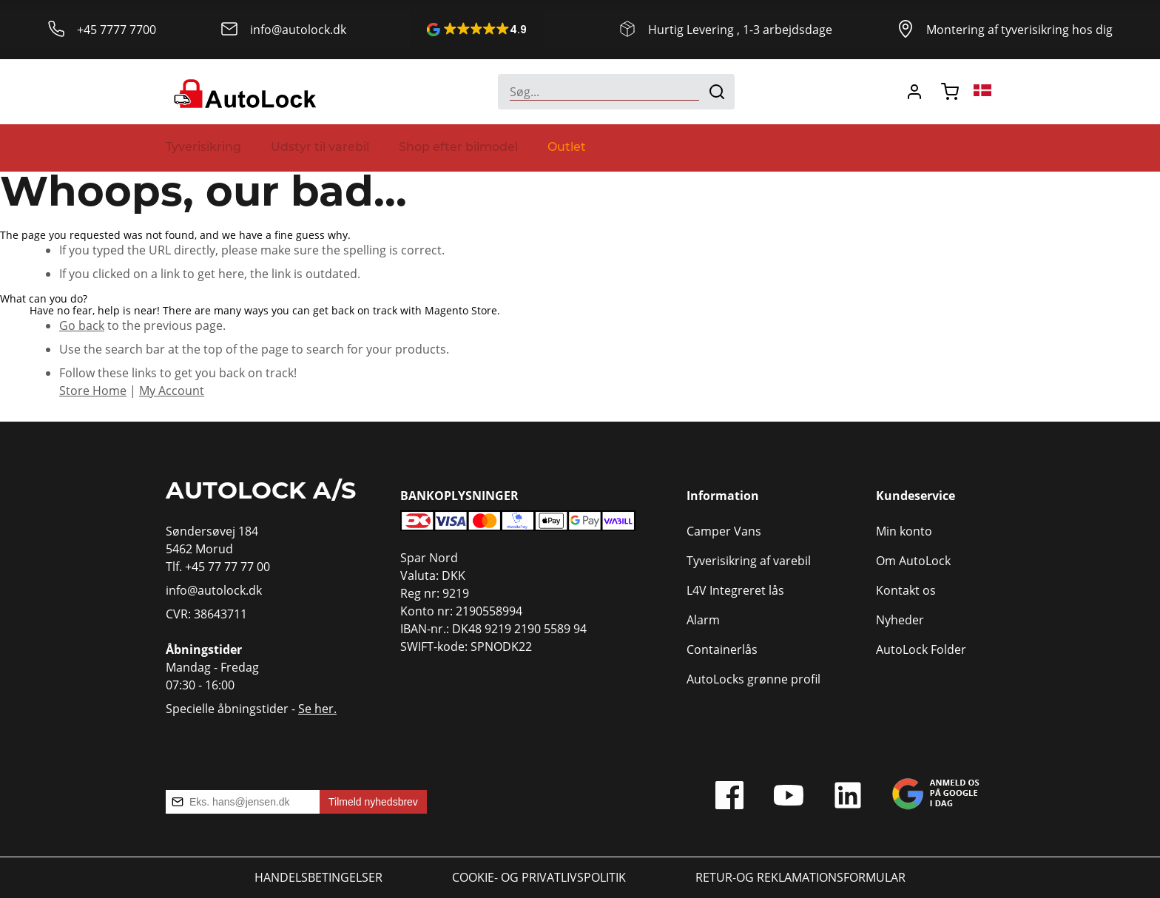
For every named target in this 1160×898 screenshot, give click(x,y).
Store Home (93, 390)
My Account (171, 390)
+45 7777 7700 (116, 30)
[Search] (717, 91)
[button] (476, 29)
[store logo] (243, 91)
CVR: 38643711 (206, 613)
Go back (81, 325)
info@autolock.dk (298, 30)
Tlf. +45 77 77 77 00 (218, 566)
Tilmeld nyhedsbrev (373, 802)
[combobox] (616, 91)
